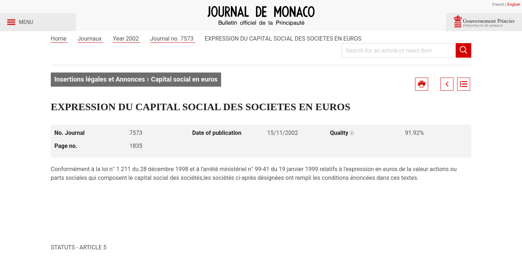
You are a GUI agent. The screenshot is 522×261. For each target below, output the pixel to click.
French (498, 4)
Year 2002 (126, 57)
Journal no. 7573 (172, 57)
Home (59, 57)
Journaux (90, 57)
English (513, 4)
